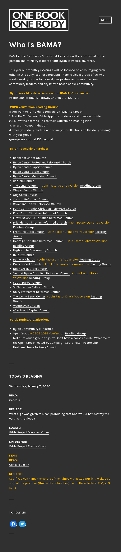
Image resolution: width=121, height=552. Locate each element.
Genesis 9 (15, 400)
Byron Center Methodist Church (35, 176)
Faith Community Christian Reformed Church (44, 208)
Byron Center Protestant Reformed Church (42, 162)
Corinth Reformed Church (31, 199)
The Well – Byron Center (29, 296)
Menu (105, 20)
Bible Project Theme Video (27, 446)
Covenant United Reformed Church (37, 204)
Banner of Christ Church (29, 158)
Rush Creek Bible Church (30, 269)
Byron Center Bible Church (31, 171)
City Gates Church (25, 195)
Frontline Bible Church (28, 232)
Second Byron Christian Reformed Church (41, 273)
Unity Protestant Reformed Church (36, 292)
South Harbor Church (27, 282)
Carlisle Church (23, 181)
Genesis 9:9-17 (19, 465)
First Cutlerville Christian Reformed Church (43, 218)
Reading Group (90, 185)
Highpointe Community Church (35, 250)
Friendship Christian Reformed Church (40, 222)
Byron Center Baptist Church (32, 167)
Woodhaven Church (26, 305)
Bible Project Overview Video (29, 432)
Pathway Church (24, 259)
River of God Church (27, 264)
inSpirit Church (23, 255)
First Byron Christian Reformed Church (40, 213)
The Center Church (25, 185)
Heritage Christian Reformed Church (38, 241)
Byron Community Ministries (33, 329)
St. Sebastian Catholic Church (33, 287)
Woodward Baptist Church (31, 310)
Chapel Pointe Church (28, 190)
